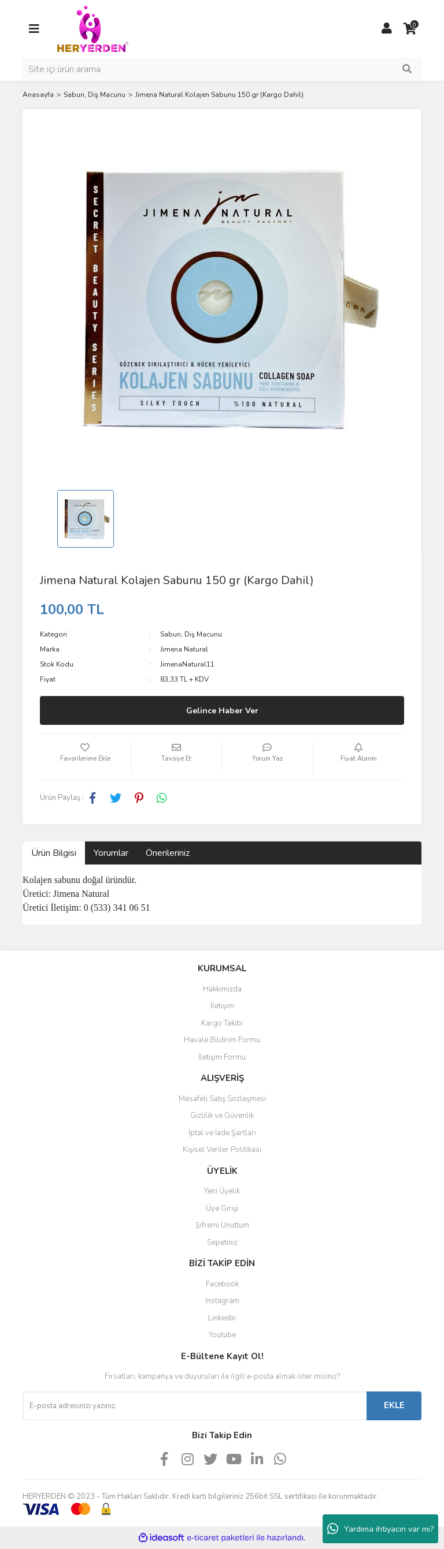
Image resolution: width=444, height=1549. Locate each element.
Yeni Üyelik (222, 1191)
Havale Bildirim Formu (222, 1040)
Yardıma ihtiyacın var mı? (380, 1528)
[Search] (222, 69)
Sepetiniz (222, 1242)
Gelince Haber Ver (222, 710)
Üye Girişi (222, 1208)
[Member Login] (387, 29)
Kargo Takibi (222, 1023)
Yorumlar (111, 853)
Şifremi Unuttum (222, 1225)
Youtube (222, 1335)
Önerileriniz (168, 853)
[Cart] (409, 28)
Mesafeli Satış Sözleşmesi (222, 1099)
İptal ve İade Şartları (222, 1133)
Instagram (222, 1301)
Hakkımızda (222, 989)
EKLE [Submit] (394, 1405)
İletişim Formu (222, 1057)
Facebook (222, 1284)
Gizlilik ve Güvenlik (222, 1115)
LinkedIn (222, 1318)
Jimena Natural (184, 649)
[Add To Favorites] (85, 757)
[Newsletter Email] (195, 1405)
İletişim (222, 1006)
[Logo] (92, 28)
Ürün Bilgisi (53, 853)
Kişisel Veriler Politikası (222, 1149)
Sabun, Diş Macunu (191, 634)
